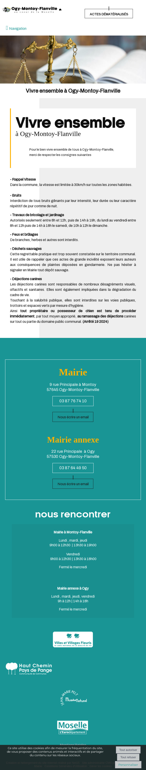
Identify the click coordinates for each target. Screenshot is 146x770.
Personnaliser (128, 764)
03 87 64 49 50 (73, 468)
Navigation (17, 28)
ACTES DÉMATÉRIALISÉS (109, 14)
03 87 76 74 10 (73, 401)
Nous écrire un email (73, 417)
